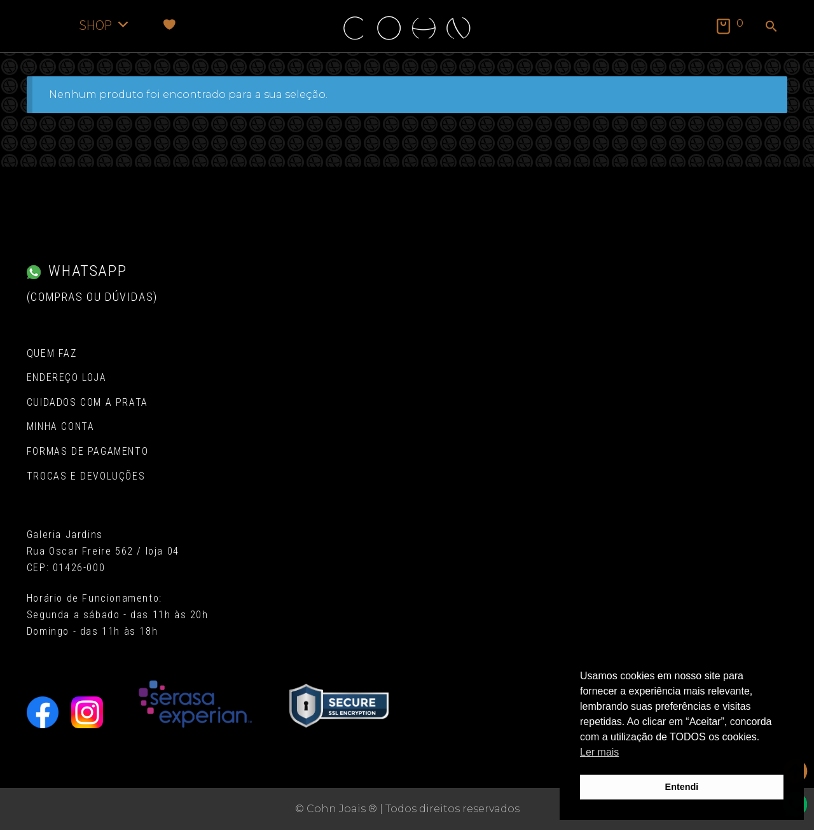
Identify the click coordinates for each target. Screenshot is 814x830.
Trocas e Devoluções (86, 476)
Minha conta (61, 426)
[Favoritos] (169, 24)
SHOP (104, 24)
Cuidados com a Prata (87, 402)
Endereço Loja (67, 377)
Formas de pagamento (87, 451)
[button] (771, 27)
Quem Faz (52, 353)
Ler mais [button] (599, 752)
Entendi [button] (682, 787)
